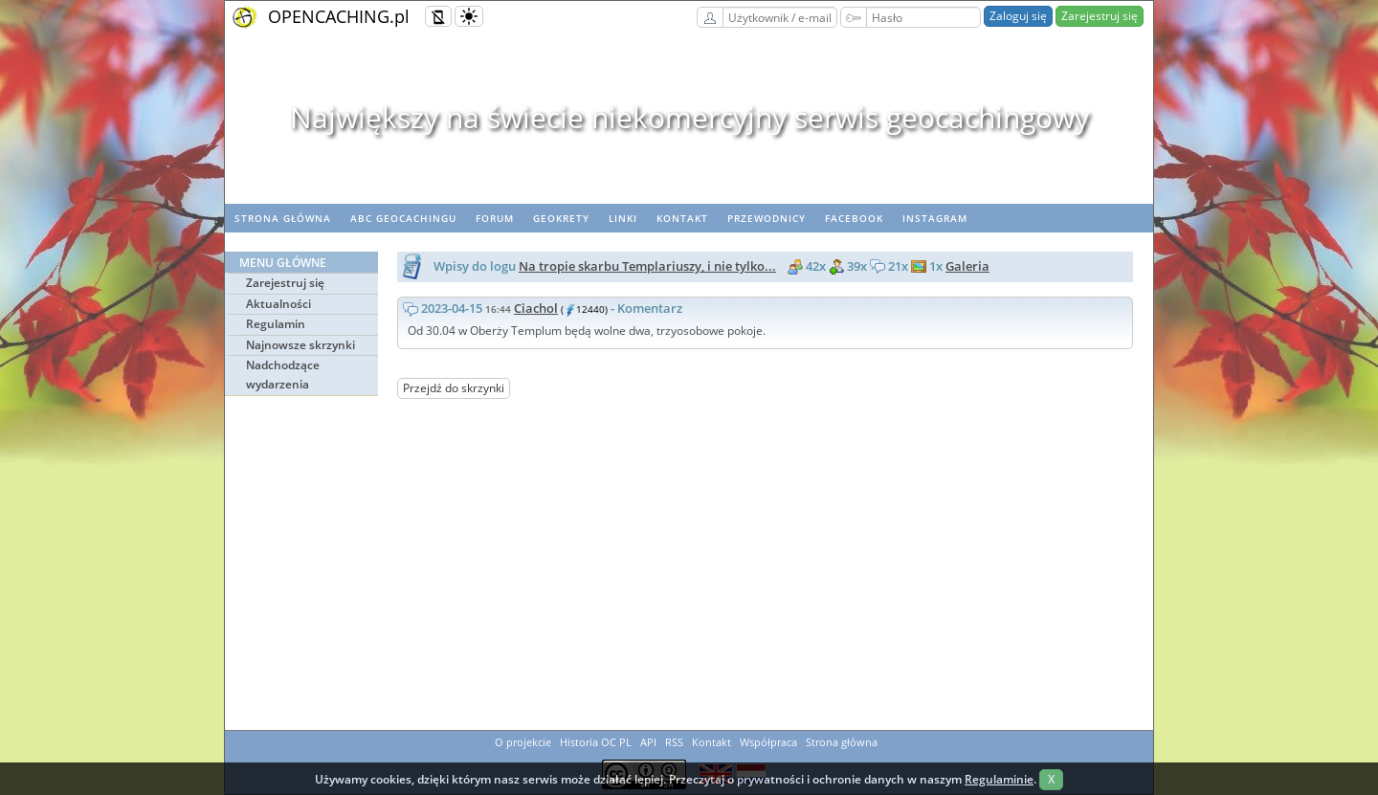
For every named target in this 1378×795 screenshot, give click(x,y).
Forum (495, 218)
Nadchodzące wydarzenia (283, 374)
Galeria (967, 266)
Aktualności (278, 304)
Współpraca (768, 742)
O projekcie (523, 742)
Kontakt (682, 218)
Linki (623, 218)
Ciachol (536, 308)
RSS (674, 742)
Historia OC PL (596, 742)
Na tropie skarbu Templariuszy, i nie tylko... (647, 266)
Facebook (854, 218)
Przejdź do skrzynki (453, 388)
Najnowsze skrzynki (300, 345)
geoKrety (561, 218)
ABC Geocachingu (403, 218)
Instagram (934, 218)
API (648, 742)
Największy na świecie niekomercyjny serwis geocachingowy (689, 117)
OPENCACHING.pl (339, 16)
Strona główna (282, 218)
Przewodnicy (766, 218)
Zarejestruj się (1099, 16)
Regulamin (275, 324)
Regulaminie (999, 779)
